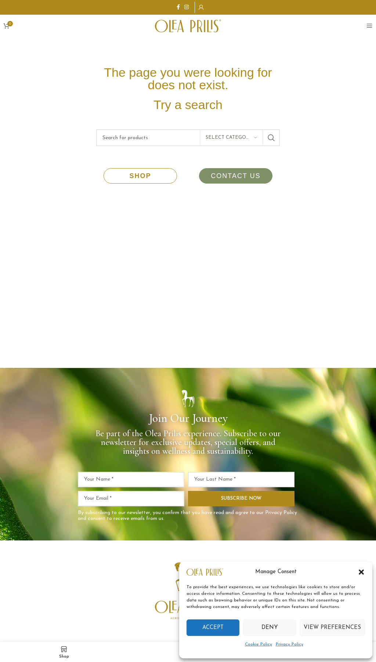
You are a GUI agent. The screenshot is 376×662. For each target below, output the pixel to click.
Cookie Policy (258, 644)
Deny (269, 627)
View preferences (332, 627)
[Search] (188, 137)
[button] (361, 572)
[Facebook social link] (178, 7)
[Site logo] (188, 25)
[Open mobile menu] (369, 25)
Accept (213, 627)
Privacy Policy (289, 644)
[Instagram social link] (186, 7)
